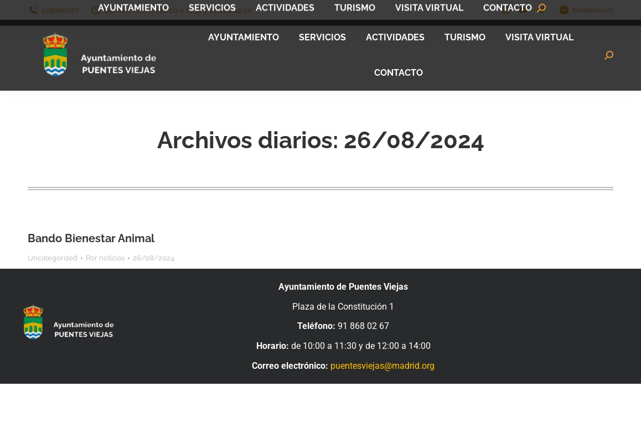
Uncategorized (52, 258)
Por (105, 258)
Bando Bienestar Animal (91, 238)
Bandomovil (586, 10)
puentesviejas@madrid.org (382, 366)
